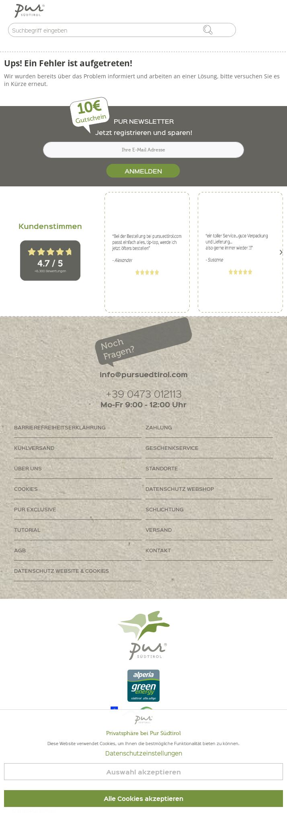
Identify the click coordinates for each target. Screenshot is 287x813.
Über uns (28, 468)
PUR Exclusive (35, 509)
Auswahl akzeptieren (143, 771)
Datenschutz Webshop (180, 488)
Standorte (162, 468)
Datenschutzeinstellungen (143, 753)
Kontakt (158, 550)
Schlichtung (165, 509)
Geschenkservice (172, 447)
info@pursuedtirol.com (144, 374)
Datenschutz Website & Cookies (61, 570)
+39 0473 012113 (144, 393)
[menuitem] (78, 427)
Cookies (26, 488)
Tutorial (27, 529)
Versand (159, 529)
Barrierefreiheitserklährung (60, 427)
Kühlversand (34, 447)
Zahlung (159, 427)
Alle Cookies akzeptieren (143, 798)
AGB (20, 550)
